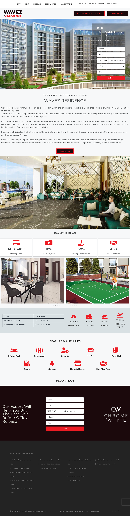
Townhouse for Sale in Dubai (50, 460)
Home (62, 511)
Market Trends (66, 4)
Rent (27, 4)
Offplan (37, 4)
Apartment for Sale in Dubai (50, 464)
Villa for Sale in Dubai (48, 468)
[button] (3, 281)
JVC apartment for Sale (20, 468)
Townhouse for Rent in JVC (106, 464)
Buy (18, 4)
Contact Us (112, 4)
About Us (82, 4)
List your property (96, 4)
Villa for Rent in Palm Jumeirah (108, 460)
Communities (50, 4)
